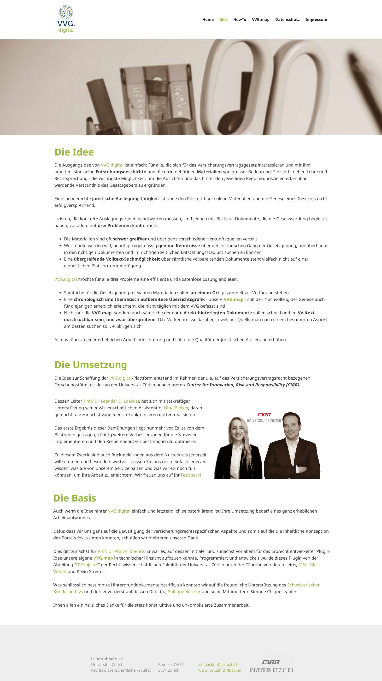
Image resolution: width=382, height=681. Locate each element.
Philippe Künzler (184, 591)
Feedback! (191, 475)
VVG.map (261, 19)
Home (208, 19)
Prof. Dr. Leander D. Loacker (111, 401)
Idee (223, 19)
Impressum (316, 19)
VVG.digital (112, 165)
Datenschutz (287, 19)
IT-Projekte (87, 565)
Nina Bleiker (176, 408)
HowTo (239, 19)
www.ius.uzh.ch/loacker (219, 670)
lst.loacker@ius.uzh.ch (218, 664)
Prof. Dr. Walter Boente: (121, 551)
